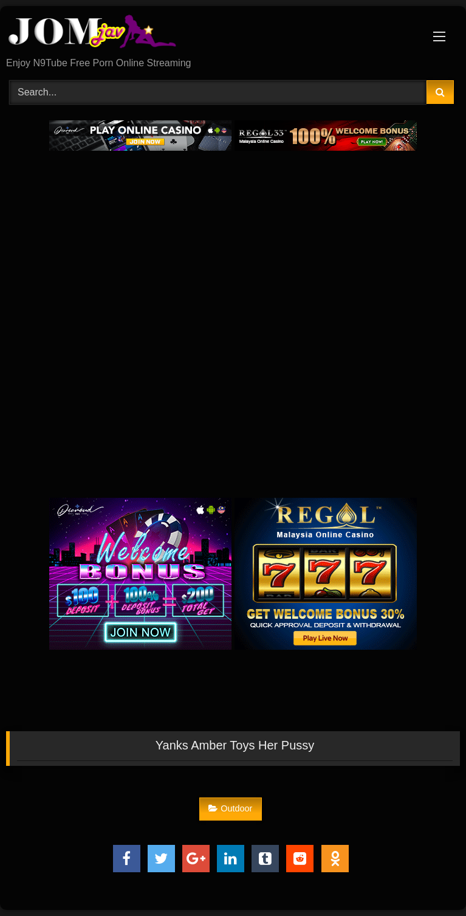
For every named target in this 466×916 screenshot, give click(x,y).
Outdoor (230, 808)
